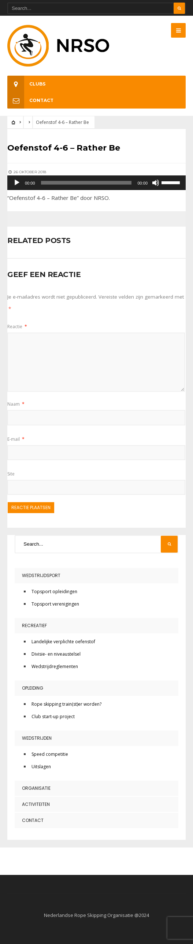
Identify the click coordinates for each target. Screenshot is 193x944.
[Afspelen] (17, 182)
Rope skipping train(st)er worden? (66, 704)
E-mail (16, 439)
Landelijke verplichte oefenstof (63, 641)
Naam (16, 404)
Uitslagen (41, 766)
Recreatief (34, 625)
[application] (96, 182)
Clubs (26, 84)
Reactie (17, 326)
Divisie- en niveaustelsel (56, 654)
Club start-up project (53, 716)
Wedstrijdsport (41, 575)
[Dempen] (155, 182)
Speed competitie (49, 754)
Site (11, 474)
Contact (30, 100)
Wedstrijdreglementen (54, 666)
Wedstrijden (37, 738)
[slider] (86, 183)
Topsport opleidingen (54, 591)
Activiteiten (36, 804)
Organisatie (36, 788)
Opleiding (32, 688)
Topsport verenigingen (55, 604)
